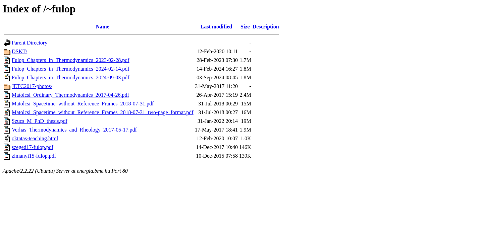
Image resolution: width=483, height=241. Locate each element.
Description (266, 26)
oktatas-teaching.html (35, 138)
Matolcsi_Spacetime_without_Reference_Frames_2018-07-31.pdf (83, 103)
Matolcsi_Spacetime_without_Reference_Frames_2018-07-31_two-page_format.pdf (103, 112)
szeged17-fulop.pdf (32, 147)
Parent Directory (29, 43)
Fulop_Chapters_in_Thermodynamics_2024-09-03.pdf (70, 77)
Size (245, 26)
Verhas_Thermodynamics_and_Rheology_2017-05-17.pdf (74, 130)
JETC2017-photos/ (32, 86)
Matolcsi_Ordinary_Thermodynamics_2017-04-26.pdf (70, 95)
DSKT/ (19, 51)
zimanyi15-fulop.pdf (34, 156)
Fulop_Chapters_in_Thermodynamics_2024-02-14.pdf (70, 69)
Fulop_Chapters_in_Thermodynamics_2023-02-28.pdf (70, 60)
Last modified (216, 26)
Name (102, 26)
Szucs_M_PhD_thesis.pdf (39, 121)
